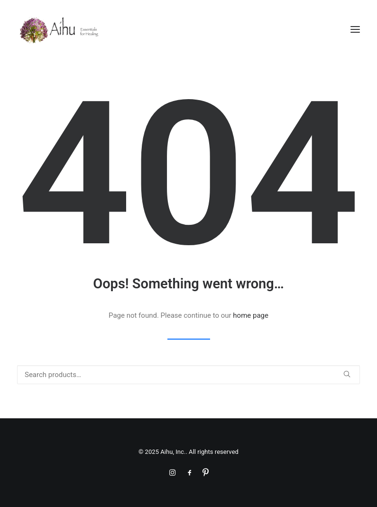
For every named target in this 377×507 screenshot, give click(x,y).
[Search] (188, 374)
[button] (355, 29)
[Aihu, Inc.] (59, 29)
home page (250, 315)
